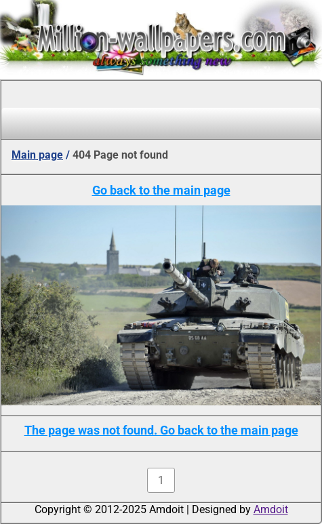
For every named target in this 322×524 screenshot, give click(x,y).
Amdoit (271, 509)
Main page (37, 154)
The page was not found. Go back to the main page (161, 430)
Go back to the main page (161, 190)
